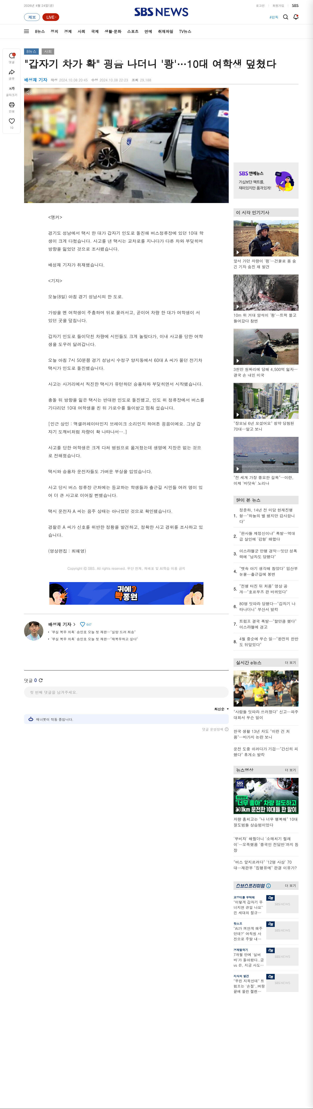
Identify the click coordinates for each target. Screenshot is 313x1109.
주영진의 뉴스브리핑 (78, 1025)
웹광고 (85, 1079)
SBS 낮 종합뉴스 (116, 1046)
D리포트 (150, 1025)
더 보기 (289, 661)
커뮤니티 (270, 1013)
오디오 (108, 1020)
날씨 (227, 1002)
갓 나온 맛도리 (194, 1040)
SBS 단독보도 (153, 1008)
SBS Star (272, 1040)
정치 (54, 31)
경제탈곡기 (241, 950)
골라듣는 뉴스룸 (115, 1029)
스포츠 (133, 31)
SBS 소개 (33, 1079)
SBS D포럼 (273, 1046)
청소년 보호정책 (237, 1107)
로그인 (260, 5)
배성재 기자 (61, 624)
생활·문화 (112, 31)
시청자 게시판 (233, 1037)
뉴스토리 (70, 1042)
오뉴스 (68, 1031)
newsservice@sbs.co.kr (165, 1103)
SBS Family (214, 1079)
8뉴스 (40, 31)
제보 (227, 1008)
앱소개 (228, 1025)
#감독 (273, 17)
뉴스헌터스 (71, 1008)
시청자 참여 (62, 1079)
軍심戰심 (110, 1002)
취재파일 (165, 31)
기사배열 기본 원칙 (210, 1107)
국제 (95, 31)
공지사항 (230, 1050)
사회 (81, 31)
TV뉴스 (185, 31)
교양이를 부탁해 (244, 897)
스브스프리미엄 (275, 993)
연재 (147, 993)
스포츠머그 (191, 1002)
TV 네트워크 (32, 1048)
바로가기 (230, 993)
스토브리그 (191, 1019)
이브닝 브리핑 (114, 1008)
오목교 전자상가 (195, 1046)
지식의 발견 (241, 976)
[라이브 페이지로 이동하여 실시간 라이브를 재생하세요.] (50, 17)
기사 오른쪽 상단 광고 (265, 119)
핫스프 (238, 923)
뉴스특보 (70, 1048)
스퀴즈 (268, 1019)
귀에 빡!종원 (193, 1008)
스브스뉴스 (192, 1032)
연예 (148, 31)
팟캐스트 (270, 1008)
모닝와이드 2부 (74, 1019)
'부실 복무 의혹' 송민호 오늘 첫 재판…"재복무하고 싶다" (94, 639)
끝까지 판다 (152, 1046)
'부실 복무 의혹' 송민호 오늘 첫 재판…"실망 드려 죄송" (93, 632)
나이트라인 (71, 1037)
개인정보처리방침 (109, 1079)
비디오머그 (192, 993)
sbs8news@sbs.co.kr (169, 1095)
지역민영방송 (244, 1079)
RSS (227, 1031)
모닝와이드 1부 (74, 1013)
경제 (68, 31)
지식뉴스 (270, 1002)
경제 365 (150, 1019)
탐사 (147, 1052)
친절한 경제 (152, 1013)
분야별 (28, 993)
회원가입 (278, 5)
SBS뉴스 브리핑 (115, 1040)
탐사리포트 (151, 1037)
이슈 (27, 1054)
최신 (27, 1002)
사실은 (148, 1002)
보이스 (108, 1035)
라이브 (228, 1013)
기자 (227, 1019)
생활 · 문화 (31, 1031)
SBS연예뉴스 (275, 1033)
